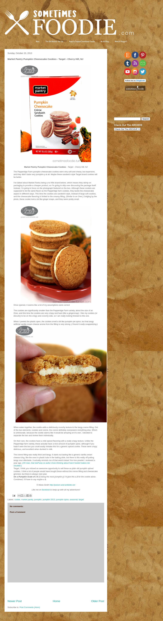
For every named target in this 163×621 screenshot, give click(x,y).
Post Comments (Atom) (30, 607)
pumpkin (38, 499)
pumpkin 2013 (49, 499)
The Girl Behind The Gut (54, 41)
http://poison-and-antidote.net (62, 485)
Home (56, 601)
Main (37, 41)
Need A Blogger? (121, 41)
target (81, 499)
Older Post (97, 601)
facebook (46, 490)
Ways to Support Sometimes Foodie (82, 41)
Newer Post (15, 601)
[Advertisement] (56, 590)
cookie (17, 499)
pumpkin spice (62, 499)
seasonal (74, 499)
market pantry (27, 499)
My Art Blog (105, 41)
